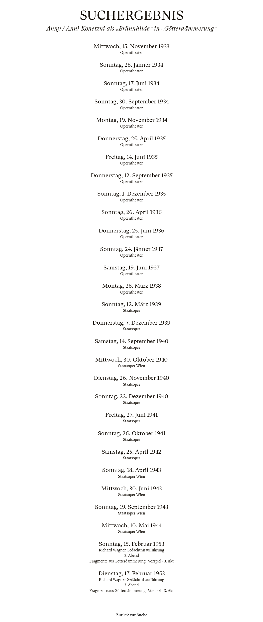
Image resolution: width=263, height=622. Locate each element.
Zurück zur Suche (131, 615)
